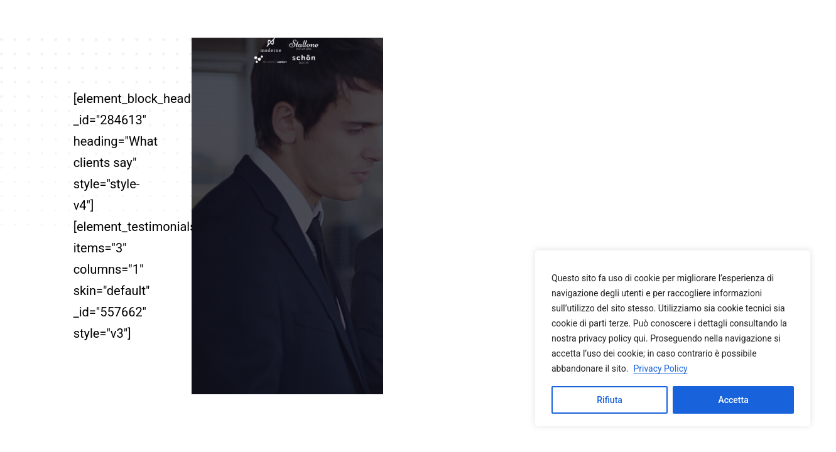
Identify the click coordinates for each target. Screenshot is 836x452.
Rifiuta (609, 400)
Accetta (733, 400)
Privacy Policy (660, 368)
